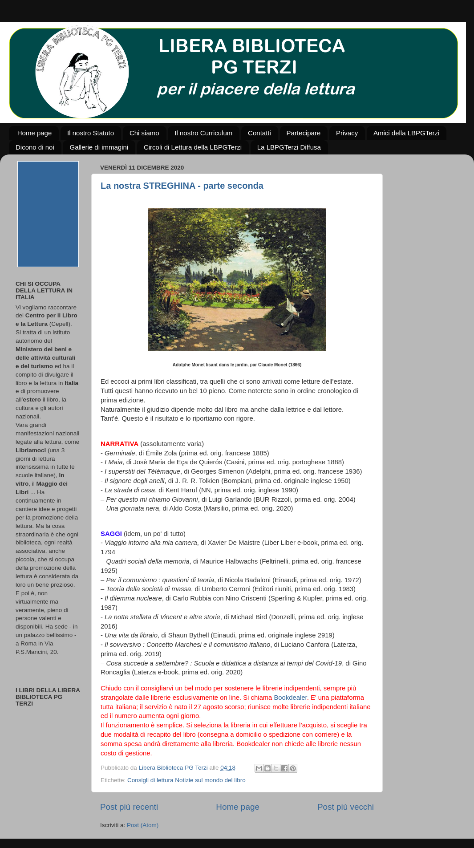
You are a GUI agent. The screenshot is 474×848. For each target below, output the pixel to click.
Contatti (259, 133)
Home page (34, 133)
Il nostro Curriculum (203, 133)
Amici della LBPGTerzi (406, 133)
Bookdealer (290, 697)
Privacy (347, 133)
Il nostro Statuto (90, 133)
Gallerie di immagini (98, 147)
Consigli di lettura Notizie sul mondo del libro (186, 780)
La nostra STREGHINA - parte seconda (182, 186)
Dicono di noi (35, 147)
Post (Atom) (142, 825)
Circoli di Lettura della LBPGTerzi (193, 147)
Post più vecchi (345, 806)
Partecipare (304, 133)
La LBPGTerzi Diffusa (289, 147)
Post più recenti (129, 806)
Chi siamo (144, 133)
